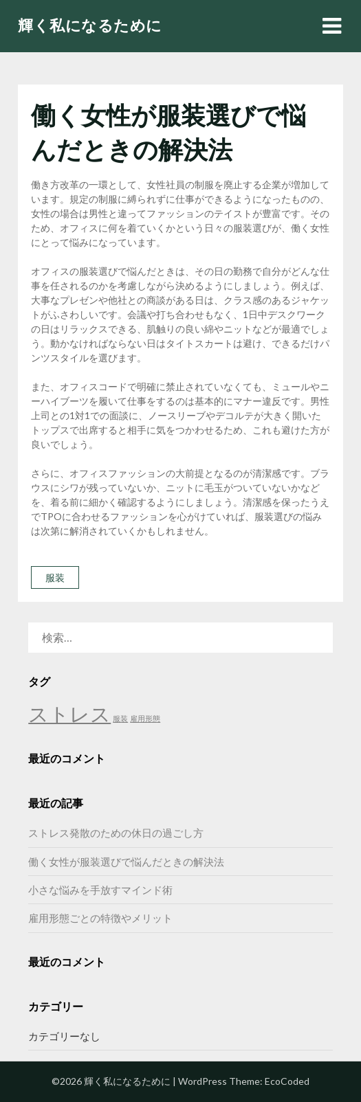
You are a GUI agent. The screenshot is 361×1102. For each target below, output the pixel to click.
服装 (55, 577)
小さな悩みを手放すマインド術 (100, 890)
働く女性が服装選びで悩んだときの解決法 (126, 861)
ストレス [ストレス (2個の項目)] (69, 713)
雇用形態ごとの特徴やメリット (100, 918)
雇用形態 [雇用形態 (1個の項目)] (145, 718)
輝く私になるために (90, 25)
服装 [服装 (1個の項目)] (120, 718)
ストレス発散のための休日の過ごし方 (116, 832)
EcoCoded (287, 1081)
